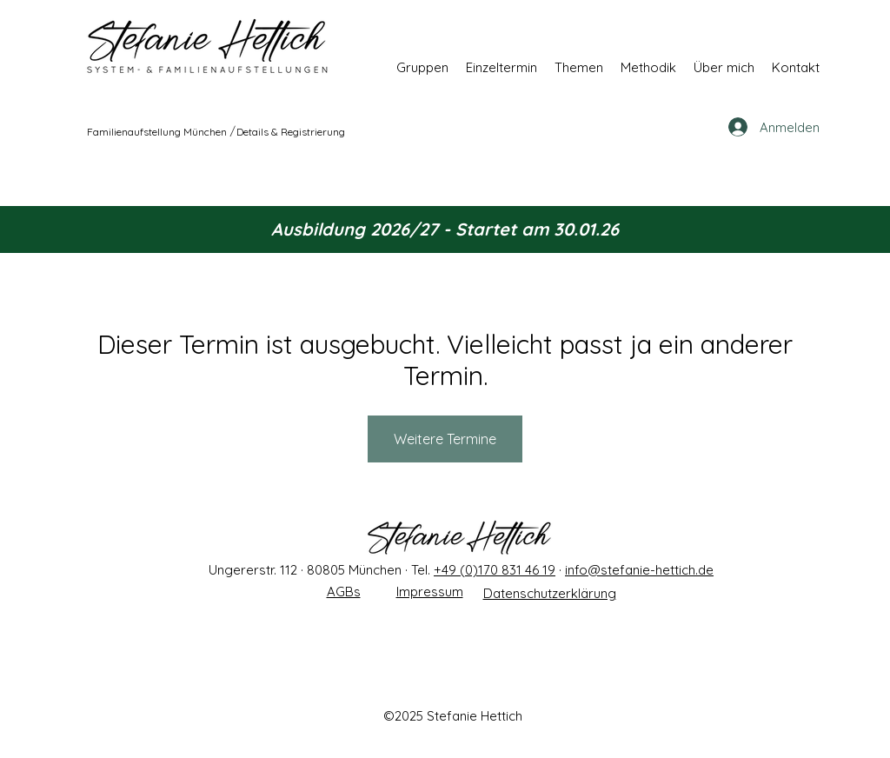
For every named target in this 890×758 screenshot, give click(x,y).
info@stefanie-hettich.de (639, 570)
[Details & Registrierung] (292, 131)
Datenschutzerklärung (549, 593)
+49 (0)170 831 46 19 (494, 570)
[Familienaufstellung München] (157, 131)
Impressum (429, 591)
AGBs (344, 591)
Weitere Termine (445, 439)
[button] (422, 67)
